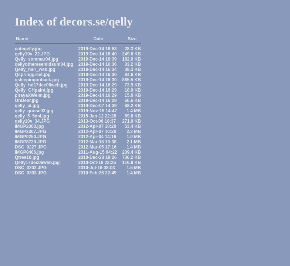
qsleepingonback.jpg (37, 79)
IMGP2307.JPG (30, 131)
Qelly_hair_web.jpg (35, 69)
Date (98, 38)
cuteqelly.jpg (28, 48)
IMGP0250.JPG (30, 136)
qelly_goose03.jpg (34, 110)
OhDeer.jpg (26, 100)
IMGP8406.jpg (29, 152)
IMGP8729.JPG (30, 141)
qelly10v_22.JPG (32, 54)
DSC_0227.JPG (31, 147)
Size (132, 38)
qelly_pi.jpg (27, 105)
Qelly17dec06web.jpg (37, 162)
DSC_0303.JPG (31, 172)
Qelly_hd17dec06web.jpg (41, 85)
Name (22, 38)
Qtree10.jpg (27, 157)
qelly (120, 21)
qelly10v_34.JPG (32, 121)
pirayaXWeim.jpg (32, 95)
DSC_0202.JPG (31, 167)
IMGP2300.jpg (29, 126)
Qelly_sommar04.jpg (36, 59)
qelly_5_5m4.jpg (32, 116)
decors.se (82, 21)
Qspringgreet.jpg (33, 74)
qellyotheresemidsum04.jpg (44, 64)
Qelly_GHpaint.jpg (34, 90)
